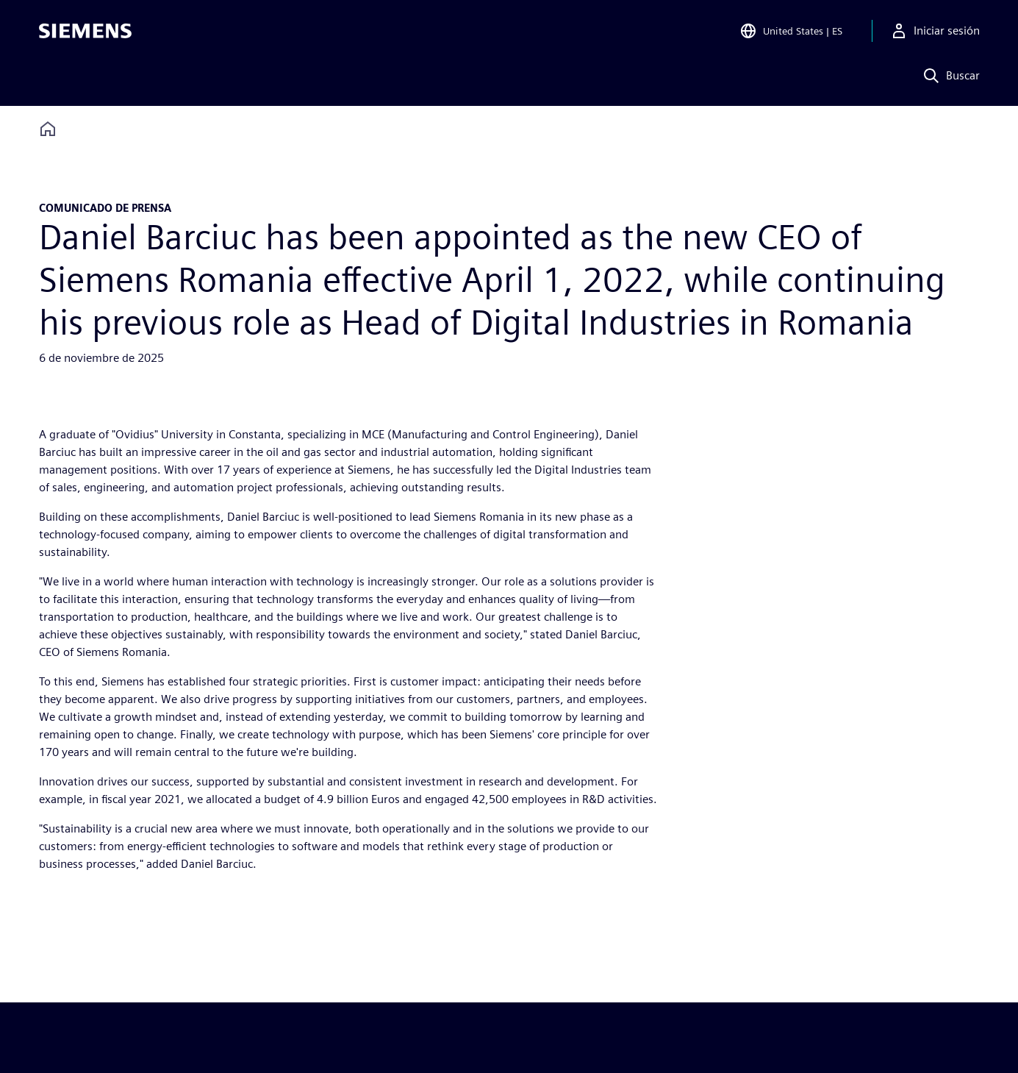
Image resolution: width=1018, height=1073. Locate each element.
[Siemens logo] (85, 32)
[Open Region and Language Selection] (791, 32)
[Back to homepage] (48, 129)
